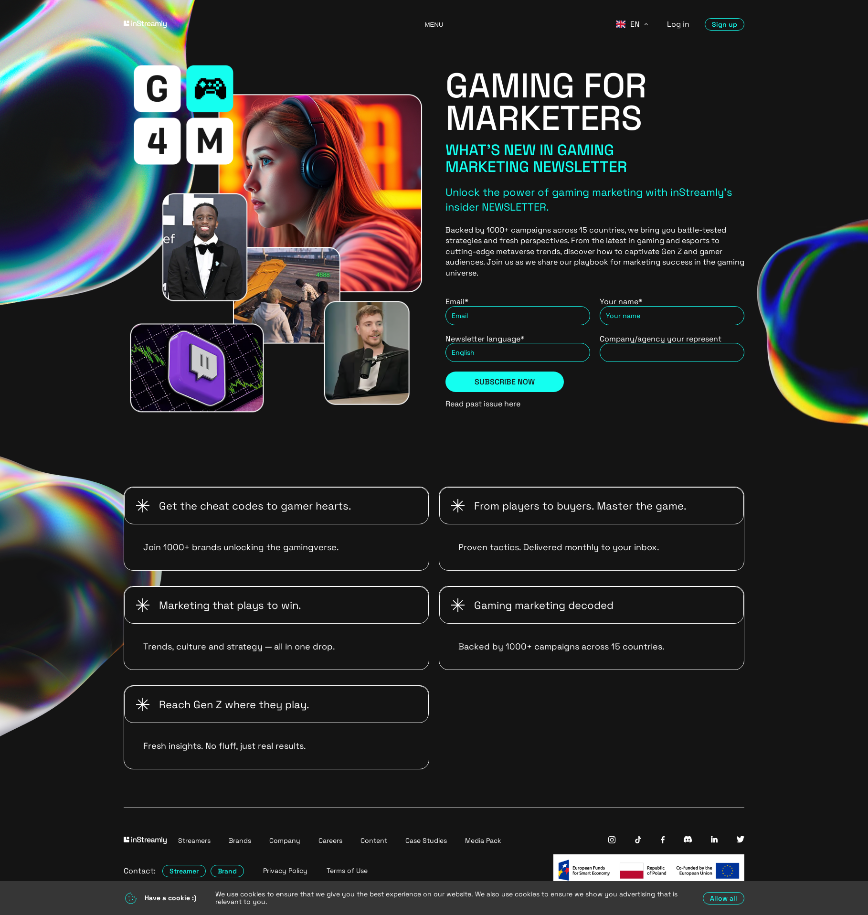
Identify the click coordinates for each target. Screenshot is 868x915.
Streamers (194, 840)
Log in (678, 24)
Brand (227, 871)
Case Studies (426, 840)
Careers (330, 840)
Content (373, 840)
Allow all (723, 898)
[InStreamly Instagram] (612, 841)
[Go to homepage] (262, 24)
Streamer (184, 871)
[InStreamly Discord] (688, 840)
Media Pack (483, 840)
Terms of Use (347, 870)
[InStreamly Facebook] (663, 841)
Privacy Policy (285, 870)
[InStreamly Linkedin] (714, 840)
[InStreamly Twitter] (740, 840)
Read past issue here (482, 404)
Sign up (724, 24)
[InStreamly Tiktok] (638, 841)
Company (284, 840)
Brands (240, 840)
